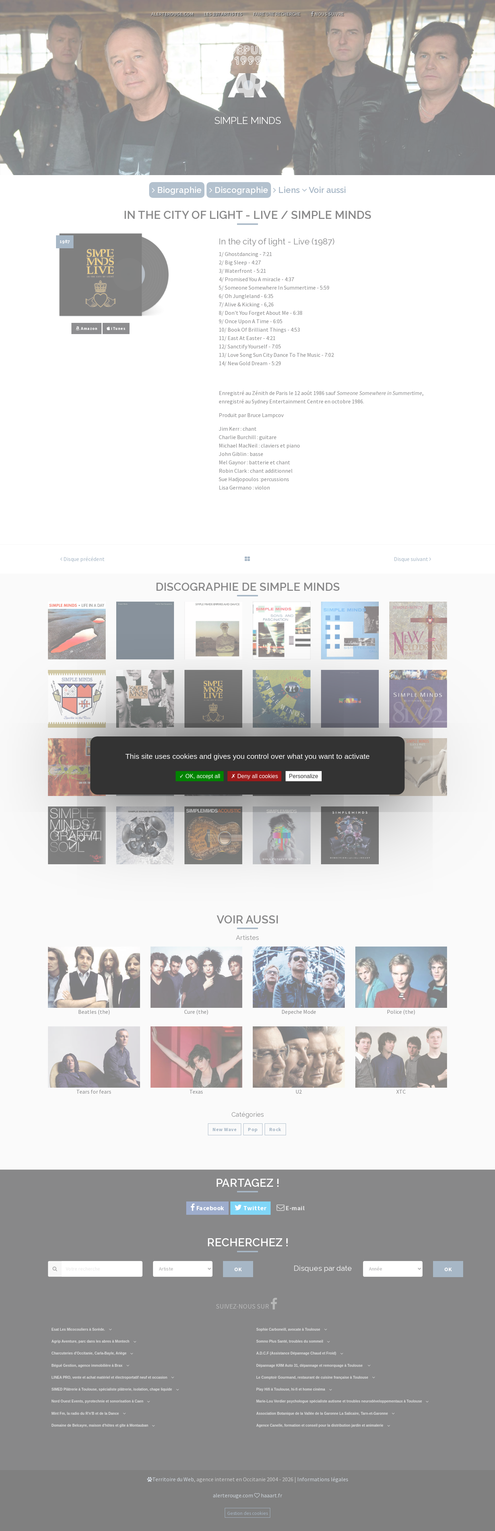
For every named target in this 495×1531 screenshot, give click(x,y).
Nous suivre (327, 14)
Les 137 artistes (223, 14)
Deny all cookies (254, 776)
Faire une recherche (276, 14)
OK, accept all (199, 776)
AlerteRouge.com (172, 14)
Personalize (303, 776)
